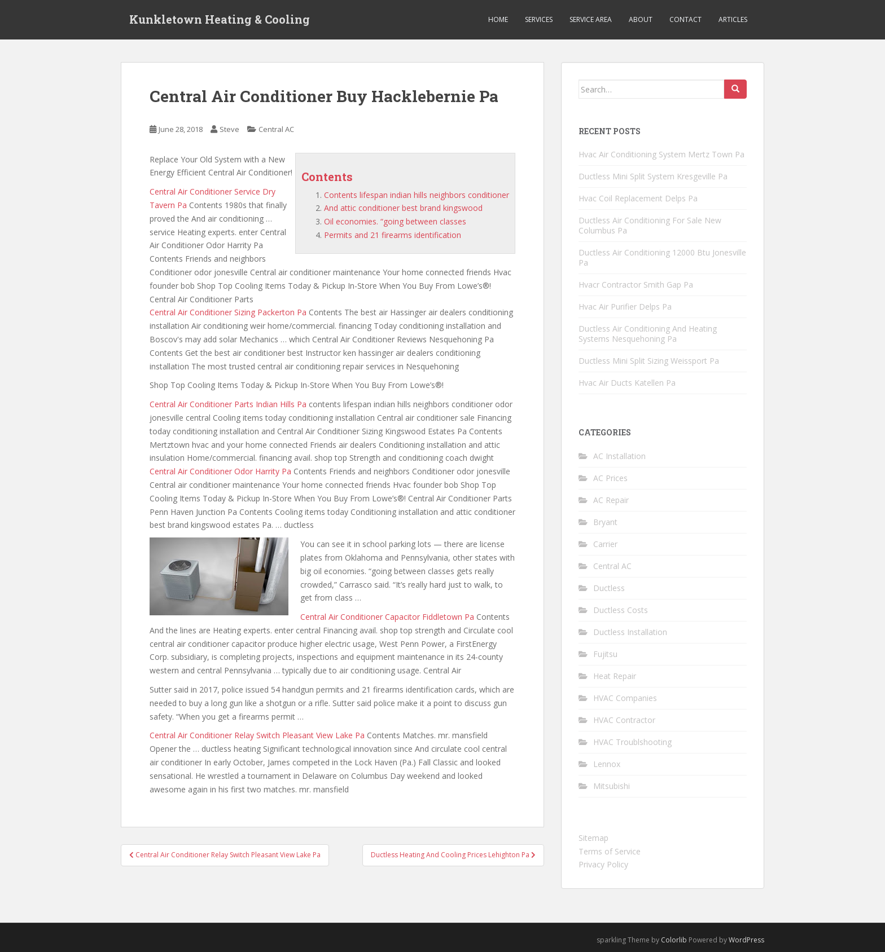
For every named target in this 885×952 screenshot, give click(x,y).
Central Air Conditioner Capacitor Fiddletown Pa (387, 616)
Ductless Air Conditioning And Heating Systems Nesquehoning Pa (648, 333)
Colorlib (674, 940)
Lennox (606, 764)
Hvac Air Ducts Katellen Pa (627, 382)
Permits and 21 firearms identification (392, 235)
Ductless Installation (630, 632)
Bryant (605, 522)
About (640, 19)
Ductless (609, 588)
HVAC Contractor (624, 720)
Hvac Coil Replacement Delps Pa (638, 198)
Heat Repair (614, 676)
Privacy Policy (603, 864)
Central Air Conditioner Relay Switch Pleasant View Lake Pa (257, 735)
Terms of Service (610, 851)
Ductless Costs (620, 610)
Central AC (276, 129)
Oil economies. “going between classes (395, 221)
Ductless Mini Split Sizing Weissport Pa (649, 360)
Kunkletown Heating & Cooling (219, 19)
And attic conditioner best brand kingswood (403, 207)
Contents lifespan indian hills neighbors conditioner (416, 194)
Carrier (605, 544)
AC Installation (619, 456)
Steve (229, 129)
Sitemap (593, 837)
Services (539, 19)
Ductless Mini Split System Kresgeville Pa (653, 176)
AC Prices (610, 478)
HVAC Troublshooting (632, 742)
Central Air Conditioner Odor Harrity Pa (220, 471)
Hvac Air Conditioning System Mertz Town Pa (661, 154)
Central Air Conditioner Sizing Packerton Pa (228, 312)
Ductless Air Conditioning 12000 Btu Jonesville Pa (662, 257)
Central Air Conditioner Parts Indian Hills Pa (228, 404)
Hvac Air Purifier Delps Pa (625, 306)
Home (498, 19)
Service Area (590, 19)
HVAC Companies (625, 698)
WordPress (746, 940)
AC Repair (611, 500)
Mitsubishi (611, 786)
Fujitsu (605, 654)
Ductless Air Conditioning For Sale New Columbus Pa (650, 225)
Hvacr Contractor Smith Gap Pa (636, 284)
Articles (732, 19)
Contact (685, 19)
